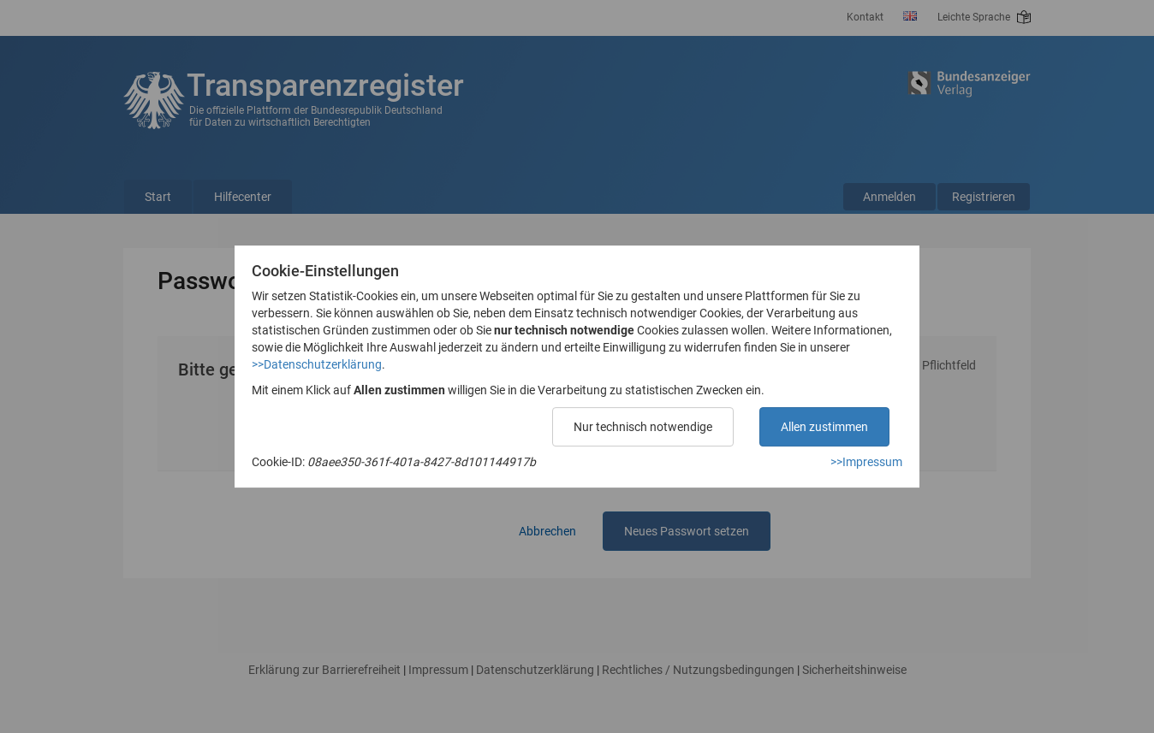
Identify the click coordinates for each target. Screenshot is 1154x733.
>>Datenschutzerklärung (317, 364)
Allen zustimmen (824, 427)
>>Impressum (866, 462)
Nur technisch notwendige (643, 427)
